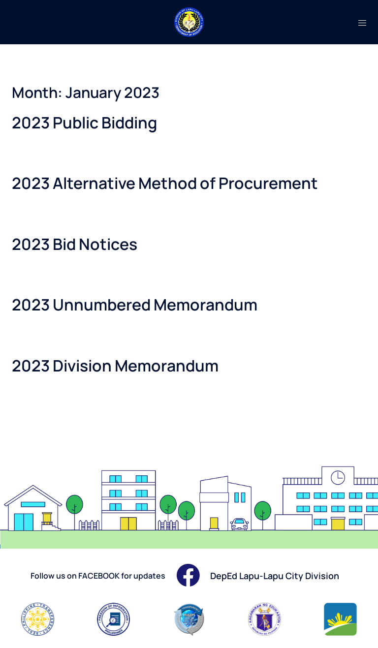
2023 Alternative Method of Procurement (165, 183)
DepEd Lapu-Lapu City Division (274, 576)
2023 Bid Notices (74, 244)
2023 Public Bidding (84, 122)
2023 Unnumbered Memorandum (134, 304)
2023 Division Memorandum (115, 365)
